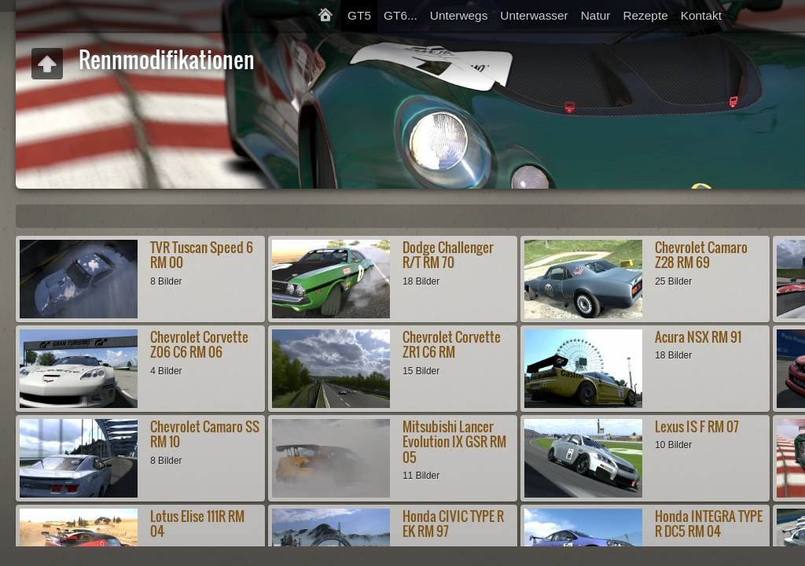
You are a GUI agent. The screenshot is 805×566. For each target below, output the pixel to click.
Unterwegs (459, 15)
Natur (596, 15)
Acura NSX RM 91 (698, 337)
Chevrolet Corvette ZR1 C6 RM (451, 344)
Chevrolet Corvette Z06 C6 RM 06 (199, 344)
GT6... (400, 15)
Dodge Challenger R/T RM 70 (448, 254)
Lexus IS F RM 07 (697, 426)
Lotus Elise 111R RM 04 (197, 523)
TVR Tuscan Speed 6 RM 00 (201, 254)
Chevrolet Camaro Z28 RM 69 (701, 254)
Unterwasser (534, 15)
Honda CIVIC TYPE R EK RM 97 (453, 523)
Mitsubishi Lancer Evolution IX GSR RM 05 (454, 442)
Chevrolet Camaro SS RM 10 (204, 434)
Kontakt (701, 15)
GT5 (359, 15)
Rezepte (645, 15)
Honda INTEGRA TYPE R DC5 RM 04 (709, 523)
